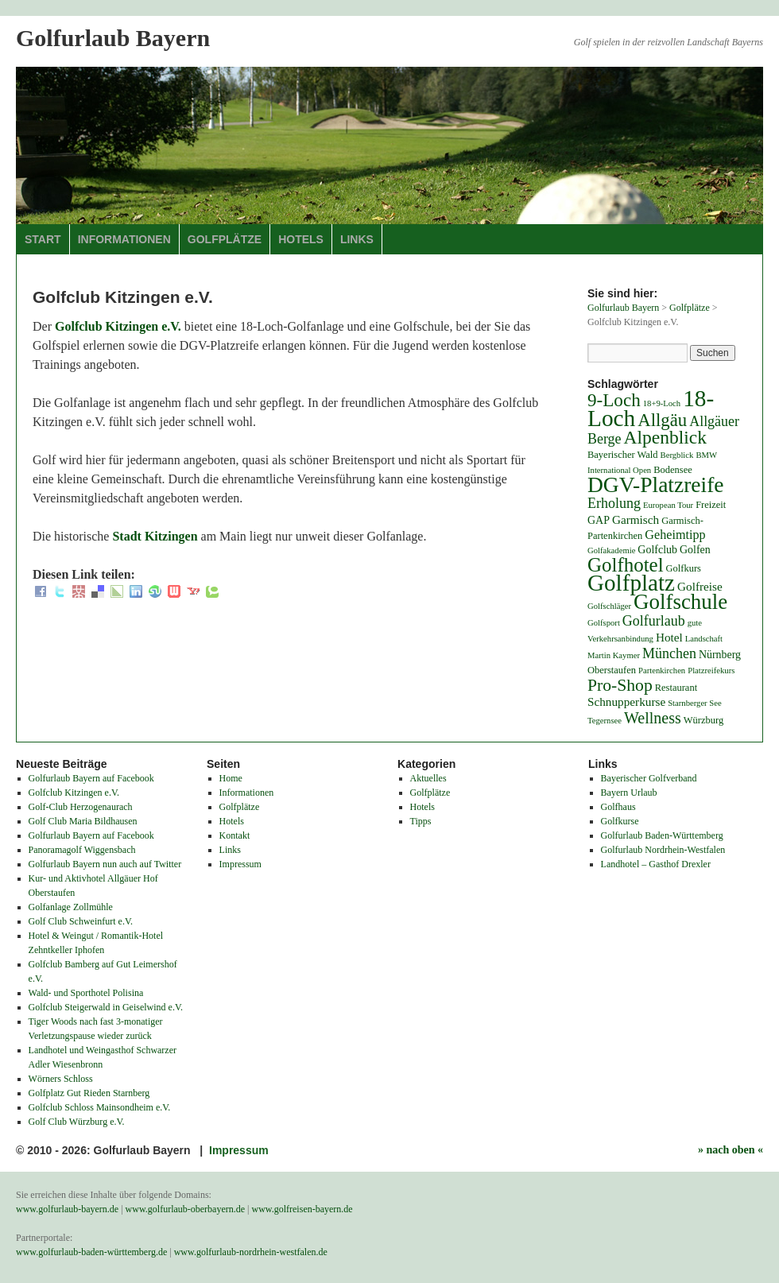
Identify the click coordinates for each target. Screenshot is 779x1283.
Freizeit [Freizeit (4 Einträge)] (711, 504)
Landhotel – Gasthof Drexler (656, 864)
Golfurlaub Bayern (113, 38)
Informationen (124, 239)
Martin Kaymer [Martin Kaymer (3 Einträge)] (613, 655)
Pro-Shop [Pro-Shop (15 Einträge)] (620, 685)
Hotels (301, 239)
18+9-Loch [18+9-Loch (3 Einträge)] (661, 403)
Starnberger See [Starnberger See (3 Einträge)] (695, 703)
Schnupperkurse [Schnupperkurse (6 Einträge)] (626, 701)
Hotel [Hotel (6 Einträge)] (669, 637)
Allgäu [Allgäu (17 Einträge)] (662, 420)
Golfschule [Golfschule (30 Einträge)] (680, 602)
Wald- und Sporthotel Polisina (86, 992)
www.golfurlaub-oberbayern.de (186, 1209)
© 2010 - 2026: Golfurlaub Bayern (105, 1150)
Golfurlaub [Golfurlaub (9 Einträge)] (653, 621)
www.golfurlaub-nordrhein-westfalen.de (250, 1252)
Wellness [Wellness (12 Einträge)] (652, 718)
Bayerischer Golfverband (649, 778)
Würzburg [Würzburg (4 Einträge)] (703, 720)
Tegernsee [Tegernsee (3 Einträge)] (604, 720)
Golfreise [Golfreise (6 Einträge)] (700, 586)
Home (230, 778)
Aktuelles (428, 778)
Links (357, 239)
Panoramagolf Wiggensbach (82, 849)
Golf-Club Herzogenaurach (81, 806)
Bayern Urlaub (629, 792)
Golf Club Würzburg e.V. (77, 1121)
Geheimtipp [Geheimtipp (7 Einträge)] (675, 534)
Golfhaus (618, 806)
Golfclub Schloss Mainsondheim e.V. (100, 1107)
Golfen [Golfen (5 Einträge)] (695, 550)
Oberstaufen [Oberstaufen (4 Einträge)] (611, 670)
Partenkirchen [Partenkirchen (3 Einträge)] (661, 670)
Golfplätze (225, 239)
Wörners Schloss (61, 1078)
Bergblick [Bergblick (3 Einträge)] (677, 455)
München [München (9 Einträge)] (669, 653)
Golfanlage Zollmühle (71, 907)
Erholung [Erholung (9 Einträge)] (614, 503)
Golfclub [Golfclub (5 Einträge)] (657, 550)
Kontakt (234, 835)
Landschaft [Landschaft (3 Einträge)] (704, 638)
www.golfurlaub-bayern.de (67, 1209)
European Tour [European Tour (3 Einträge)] (668, 505)
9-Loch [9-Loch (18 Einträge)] (614, 400)
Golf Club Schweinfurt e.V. (81, 921)
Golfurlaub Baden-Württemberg (662, 835)
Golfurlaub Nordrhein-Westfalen (663, 849)
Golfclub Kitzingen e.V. (118, 326)
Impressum (240, 864)
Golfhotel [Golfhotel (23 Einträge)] (625, 565)
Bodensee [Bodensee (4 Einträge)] (672, 469)
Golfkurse (620, 821)
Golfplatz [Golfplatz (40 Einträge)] (631, 582)
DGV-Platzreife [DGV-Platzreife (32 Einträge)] (655, 484)
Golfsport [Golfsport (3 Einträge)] (603, 622)
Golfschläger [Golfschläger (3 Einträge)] (609, 606)
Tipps (421, 821)
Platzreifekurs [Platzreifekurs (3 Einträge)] (711, 670)
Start (43, 239)
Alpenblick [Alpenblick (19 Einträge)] (665, 437)
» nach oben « (730, 1150)
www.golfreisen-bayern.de (302, 1209)
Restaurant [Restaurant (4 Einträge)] (676, 687)
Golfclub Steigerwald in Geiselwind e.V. (106, 1007)
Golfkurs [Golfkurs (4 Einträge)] (683, 568)
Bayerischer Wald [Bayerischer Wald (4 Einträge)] (622, 454)
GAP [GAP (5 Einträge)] (598, 520)
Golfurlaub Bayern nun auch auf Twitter (105, 864)
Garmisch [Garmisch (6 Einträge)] (635, 519)
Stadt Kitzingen (154, 536)
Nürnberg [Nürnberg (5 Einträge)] (720, 655)
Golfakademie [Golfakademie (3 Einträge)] (611, 550)
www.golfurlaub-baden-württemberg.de (91, 1252)
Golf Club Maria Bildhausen (83, 821)
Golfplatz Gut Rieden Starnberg (89, 1093)
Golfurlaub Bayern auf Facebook (91, 778)
